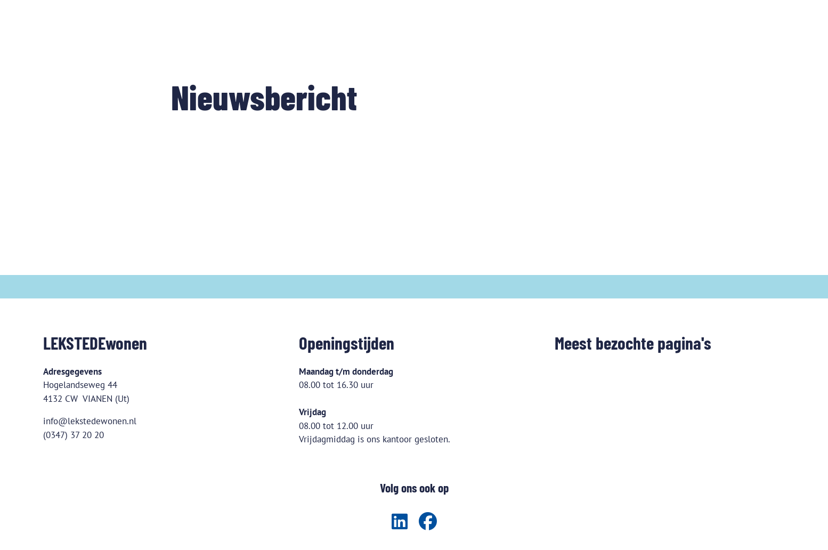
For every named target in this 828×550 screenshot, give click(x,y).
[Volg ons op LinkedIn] (400, 522)
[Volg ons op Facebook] (428, 522)
